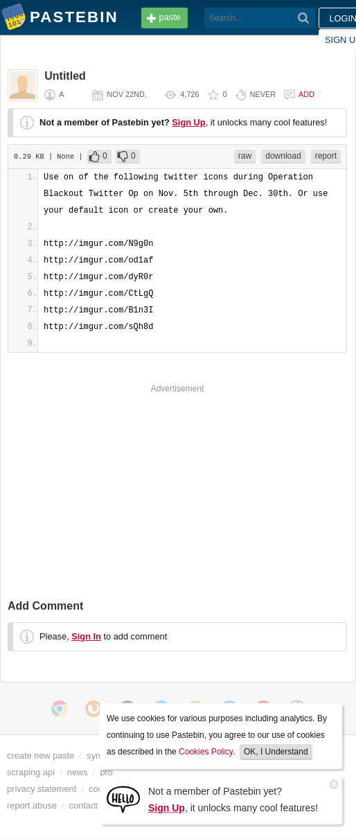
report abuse (32, 805)
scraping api (31, 772)
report (326, 156)
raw (244, 156)
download (283, 156)
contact (83, 805)
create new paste (40, 755)
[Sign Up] (123, 798)
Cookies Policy (206, 752)
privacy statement (41, 789)
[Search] (303, 18)
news (77, 772)
